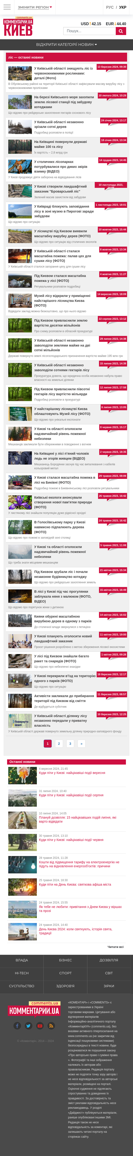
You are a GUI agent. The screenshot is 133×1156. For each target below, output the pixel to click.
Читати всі (116, 947)
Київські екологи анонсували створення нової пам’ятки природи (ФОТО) (63, 502)
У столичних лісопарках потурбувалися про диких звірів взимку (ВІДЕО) (60, 167)
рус (110, 7)
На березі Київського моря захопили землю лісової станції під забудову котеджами (64, 102)
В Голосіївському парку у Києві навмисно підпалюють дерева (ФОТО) (59, 527)
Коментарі (28, 1041)
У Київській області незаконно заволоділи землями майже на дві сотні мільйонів (62, 345)
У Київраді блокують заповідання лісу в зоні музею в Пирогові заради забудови (64, 211)
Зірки (109, 986)
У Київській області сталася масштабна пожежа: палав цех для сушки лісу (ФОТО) (62, 256)
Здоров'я (65, 986)
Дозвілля (109, 960)
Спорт (65, 973)
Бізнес (65, 960)
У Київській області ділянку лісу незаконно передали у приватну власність (60, 721)
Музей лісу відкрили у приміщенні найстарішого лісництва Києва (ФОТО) (62, 301)
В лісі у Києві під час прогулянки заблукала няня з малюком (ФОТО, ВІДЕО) (62, 596)
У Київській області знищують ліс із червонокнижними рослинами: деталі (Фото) (63, 73)
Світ (109, 973)
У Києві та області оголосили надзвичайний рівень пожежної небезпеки (60, 434)
